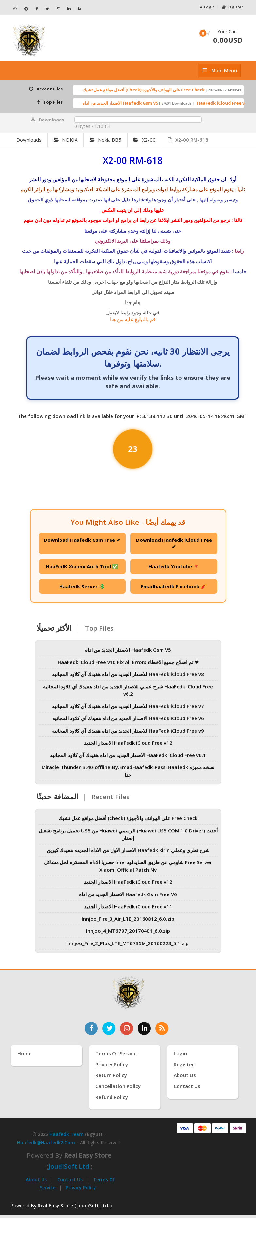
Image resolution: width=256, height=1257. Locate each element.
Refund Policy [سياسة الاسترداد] (111, 1097)
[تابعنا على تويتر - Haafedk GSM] (47, 9)
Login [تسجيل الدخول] (180, 1053)
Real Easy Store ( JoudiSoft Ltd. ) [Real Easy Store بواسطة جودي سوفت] (75, 1205)
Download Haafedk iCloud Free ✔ (174, 543)
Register (233, 7)
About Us (36, 1179)
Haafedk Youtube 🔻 (173, 566)
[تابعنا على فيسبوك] (91, 1028)
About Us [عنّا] (185, 1075)
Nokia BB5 (105, 140)
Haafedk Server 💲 (82, 586)
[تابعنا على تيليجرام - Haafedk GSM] (26, 9)
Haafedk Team (66, 1134)
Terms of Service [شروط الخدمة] (116, 1053)
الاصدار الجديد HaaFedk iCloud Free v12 (128, 746)
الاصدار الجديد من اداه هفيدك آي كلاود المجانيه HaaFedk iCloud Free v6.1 (128, 758)
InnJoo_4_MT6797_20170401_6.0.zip (128, 934)
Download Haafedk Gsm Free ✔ (82, 540)
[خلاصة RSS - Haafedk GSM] (79, 8)
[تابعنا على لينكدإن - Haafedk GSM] (69, 9)
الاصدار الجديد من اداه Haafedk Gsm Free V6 (128, 897)
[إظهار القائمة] (219, 70)
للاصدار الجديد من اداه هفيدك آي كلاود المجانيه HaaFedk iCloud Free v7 (128, 709)
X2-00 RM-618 (188, 140)
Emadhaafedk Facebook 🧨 (174, 586)
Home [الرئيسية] (24, 1053)
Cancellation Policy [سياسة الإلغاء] (118, 1086)
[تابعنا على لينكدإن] (144, 1028)
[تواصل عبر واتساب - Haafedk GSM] (15, 9)
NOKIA (65, 140)
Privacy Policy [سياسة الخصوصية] (111, 1064)
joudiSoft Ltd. (69, 1166)
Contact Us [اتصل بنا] (187, 1086)
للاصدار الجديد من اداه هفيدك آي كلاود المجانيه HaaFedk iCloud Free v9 (128, 734)
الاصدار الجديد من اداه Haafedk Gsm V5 (131, 103)
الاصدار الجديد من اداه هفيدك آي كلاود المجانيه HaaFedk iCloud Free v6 (128, 722)
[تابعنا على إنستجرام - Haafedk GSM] (58, 9)
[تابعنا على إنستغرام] (126, 1028)
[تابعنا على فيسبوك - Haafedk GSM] (37, 9)
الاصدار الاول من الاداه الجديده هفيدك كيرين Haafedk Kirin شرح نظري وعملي (128, 853)
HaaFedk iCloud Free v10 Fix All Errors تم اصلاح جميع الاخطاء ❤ (128, 665)
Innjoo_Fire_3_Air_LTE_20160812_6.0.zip (128, 922)
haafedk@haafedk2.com (46, 1142)
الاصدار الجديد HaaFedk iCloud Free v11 (128, 910)
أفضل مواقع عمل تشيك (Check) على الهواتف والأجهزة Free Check (155, 90)
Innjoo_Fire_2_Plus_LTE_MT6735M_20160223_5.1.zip (128, 946)
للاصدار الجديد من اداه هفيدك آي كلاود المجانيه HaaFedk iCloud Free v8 (128, 678)
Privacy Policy (81, 1187)
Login (208, 7)
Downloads (29, 140)
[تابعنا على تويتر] (108, 1028)
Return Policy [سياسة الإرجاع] (111, 1075)
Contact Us (70, 1179)
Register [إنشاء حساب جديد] (184, 1064)
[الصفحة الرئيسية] (67, 39)
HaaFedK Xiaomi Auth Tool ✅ (82, 566)
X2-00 (144, 140)
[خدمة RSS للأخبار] (161, 1028)
